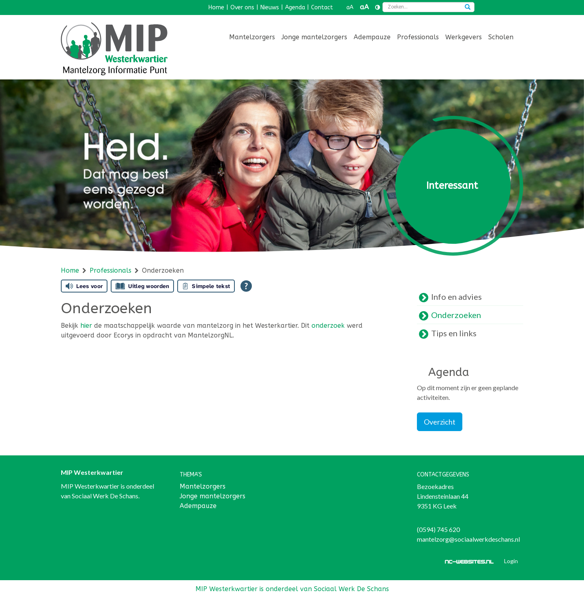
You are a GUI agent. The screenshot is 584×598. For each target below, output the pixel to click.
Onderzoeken (456, 315)
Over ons (242, 7)
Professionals (418, 37)
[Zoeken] (467, 8)
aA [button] (349, 7)
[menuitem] (252, 38)
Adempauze (372, 37)
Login (511, 560)
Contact (322, 7)
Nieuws (269, 7)
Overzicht (439, 421)
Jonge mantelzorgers (314, 37)
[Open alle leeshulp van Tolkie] (246, 286)
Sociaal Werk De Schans (105, 496)
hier (86, 325)
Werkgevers (463, 37)
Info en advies (456, 296)
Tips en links (454, 333)
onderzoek (328, 325)
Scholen (500, 37)
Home (216, 7)
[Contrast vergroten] (377, 7)
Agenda (295, 7)
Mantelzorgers (252, 37)
